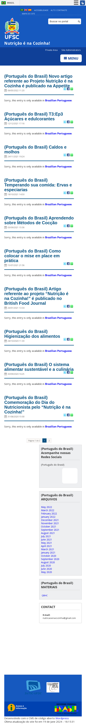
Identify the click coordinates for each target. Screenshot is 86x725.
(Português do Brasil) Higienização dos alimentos (32, 334)
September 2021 (50, 529)
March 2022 (47, 510)
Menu (71, 58)
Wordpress (62, 718)
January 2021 (48, 552)
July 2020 (46, 565)
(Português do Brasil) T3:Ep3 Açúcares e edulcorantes (33, 116)
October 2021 (48, 526)
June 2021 (46, 539)
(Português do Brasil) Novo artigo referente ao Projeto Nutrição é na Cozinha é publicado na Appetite (38, 81)
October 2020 (48, 555)
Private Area (51, 50)
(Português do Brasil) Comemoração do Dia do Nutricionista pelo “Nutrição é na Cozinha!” (37, 404)
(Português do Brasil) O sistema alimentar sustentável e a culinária (39, 367)
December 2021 (50, 520)
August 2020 (48, 562)
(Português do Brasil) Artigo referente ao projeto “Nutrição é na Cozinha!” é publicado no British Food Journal (36, 296)
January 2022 (48, 516)
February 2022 (49, 513)
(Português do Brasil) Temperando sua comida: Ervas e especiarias (38, 185)
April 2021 (46, 546)
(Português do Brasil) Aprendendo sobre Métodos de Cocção (39, 220)
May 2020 (46, 572)
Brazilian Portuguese (58, 100)
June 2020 (46, 568)
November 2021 (50, 523)
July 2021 (46, 536)
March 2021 (47, 549)
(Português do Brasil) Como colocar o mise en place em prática (32, 256)
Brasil (10, 2)
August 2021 (48, 533)
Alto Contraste (59, 10)
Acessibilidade (41, 10)
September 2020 (50, 559)
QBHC (45, 595)
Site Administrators (71, 50)
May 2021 (46, 542)
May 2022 (46, 507)
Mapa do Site (28, 13)
